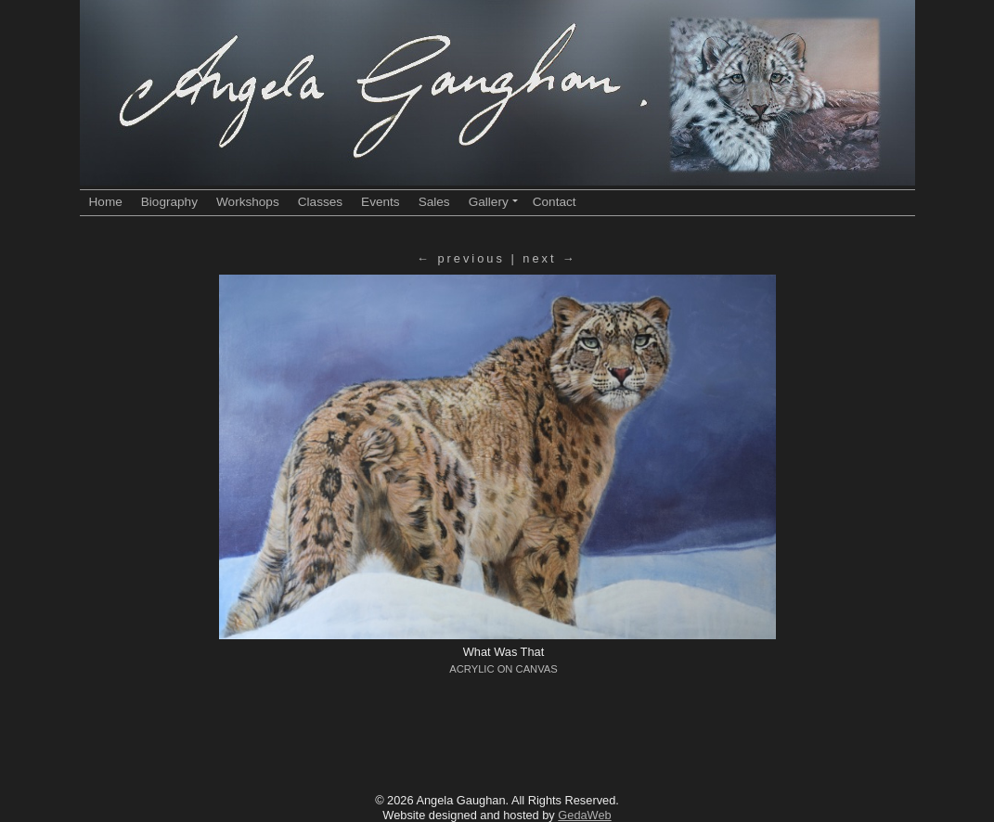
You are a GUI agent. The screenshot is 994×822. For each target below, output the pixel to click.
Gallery (493, 202)
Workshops (247, 202)
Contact (554, 202)
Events (380, 202)
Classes (320, 202)
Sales (434, 202)
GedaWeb (584, 815)
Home (106, 202)
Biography (169, 202)
